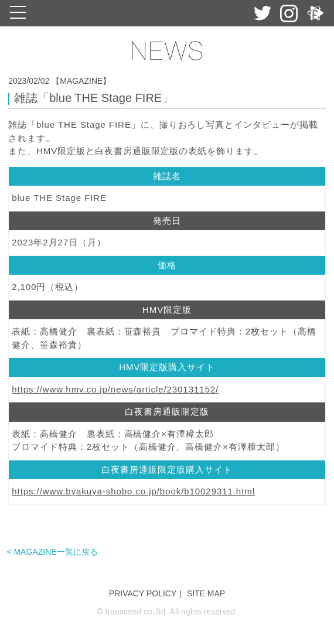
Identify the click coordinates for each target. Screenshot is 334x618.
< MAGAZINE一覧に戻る (51, 551)
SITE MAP (206, 593)
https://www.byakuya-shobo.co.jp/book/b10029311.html (133, 491)
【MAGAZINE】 (81, 81)
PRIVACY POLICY (142, 593)
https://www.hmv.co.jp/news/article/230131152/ (115, 389)
